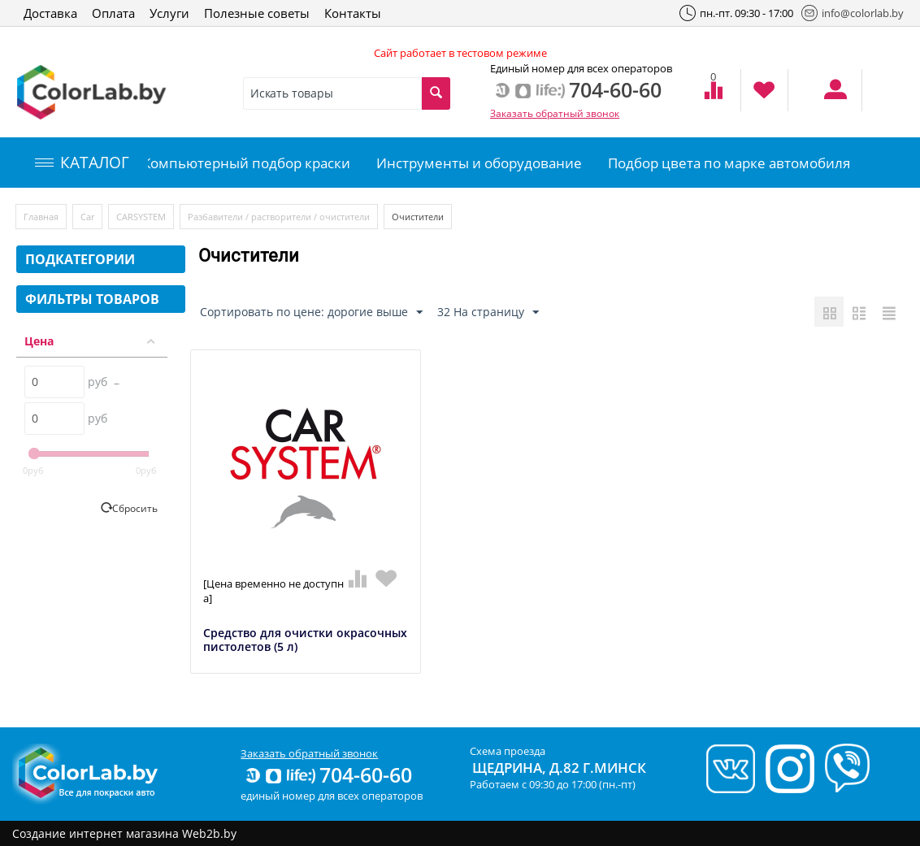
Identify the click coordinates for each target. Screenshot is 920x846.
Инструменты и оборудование (479, 163)
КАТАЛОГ (82, 162)
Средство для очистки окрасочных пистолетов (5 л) (305, 640)
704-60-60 (327, 774)
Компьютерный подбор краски (246, 163)
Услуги (169, 13)
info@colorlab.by (852, 13)
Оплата (113, 13)
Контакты (352, 13)
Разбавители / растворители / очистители (279, 216)
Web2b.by (209, 833)
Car (87, 216)
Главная (41, 216)
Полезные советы (257, 13)
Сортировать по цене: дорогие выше (311, 312)
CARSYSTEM (141, 216)
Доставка (50, 13)
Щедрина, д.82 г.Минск (559, 767)
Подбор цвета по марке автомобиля (729, 163)
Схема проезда (507, 751)
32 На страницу (488, 312)
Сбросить (135, 507)
